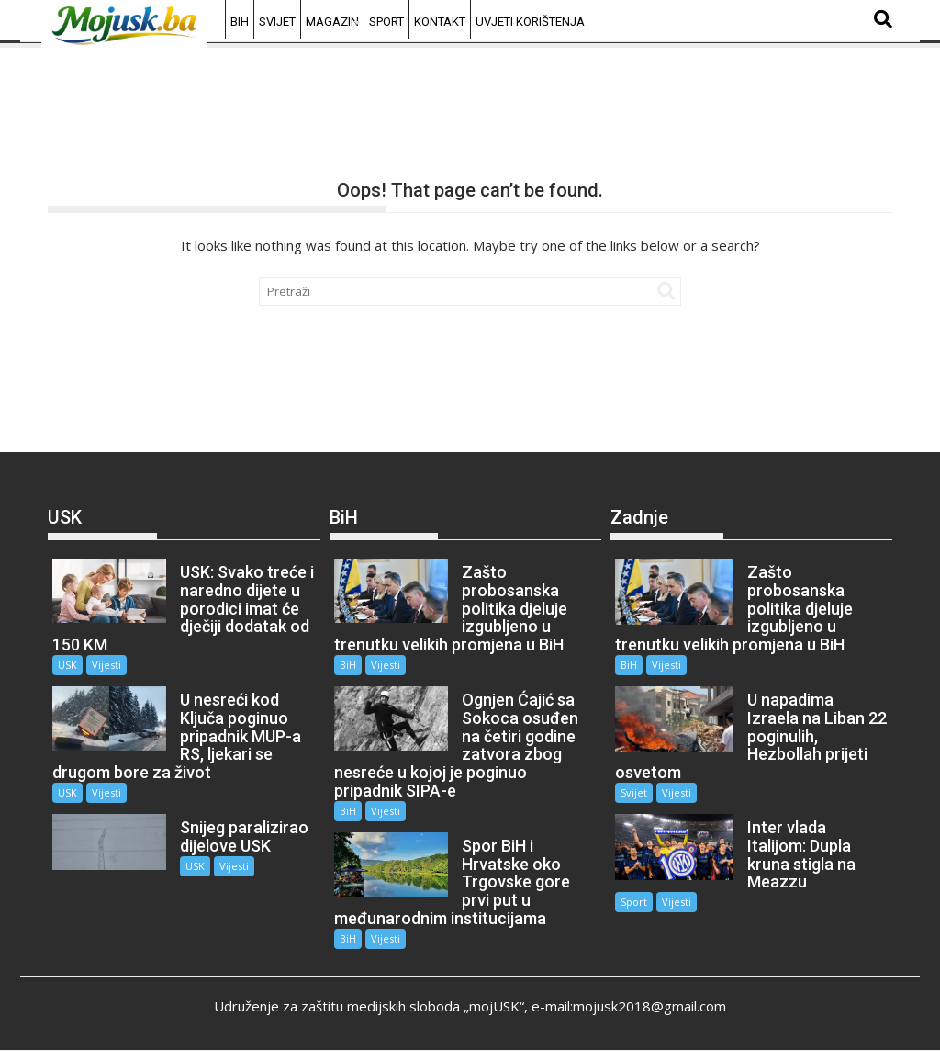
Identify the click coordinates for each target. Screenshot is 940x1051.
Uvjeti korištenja (530, 21)
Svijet (277, 21)
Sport (386, 21)
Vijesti (106, 665)
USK (67, 665)
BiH (239, 21)
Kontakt (439, 21)
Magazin (332, 21)
